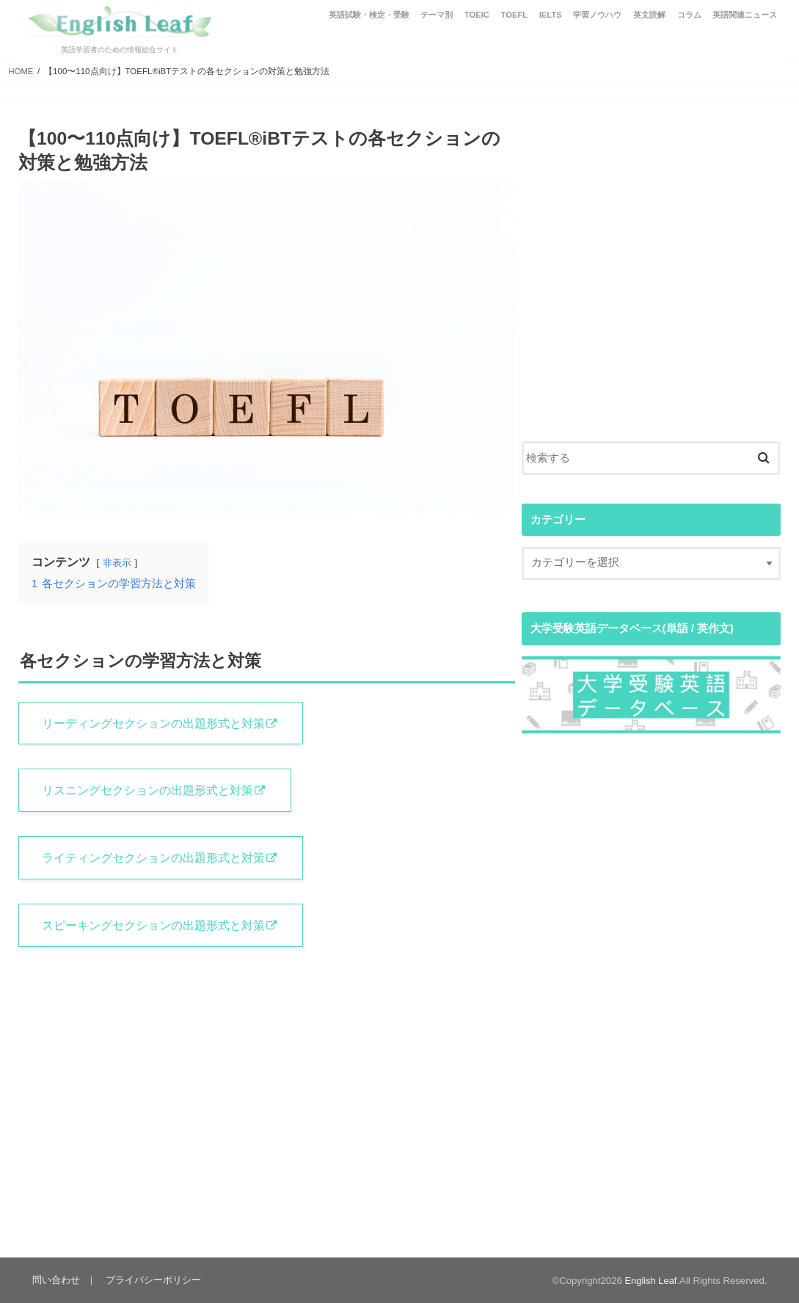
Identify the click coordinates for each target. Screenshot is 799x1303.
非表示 (117, 562)
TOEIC (476, 14)
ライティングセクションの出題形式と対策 (154, 858)
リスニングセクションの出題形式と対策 (149, 791)
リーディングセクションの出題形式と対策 (154, 723)
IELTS (550, 14)
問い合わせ (56, 1279)
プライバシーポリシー (152, 1279)
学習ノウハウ (597, 14)
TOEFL (514, 14)
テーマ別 (436, 14)
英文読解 (649, 14)
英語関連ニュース (744, 14)
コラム (689, 14)
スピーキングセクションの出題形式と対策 (154, 927)
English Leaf (650, 1280)
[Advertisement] (651, 289)
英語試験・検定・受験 (369, 14)
